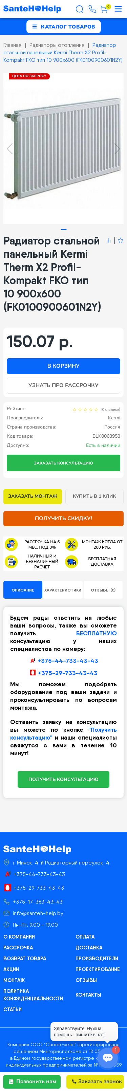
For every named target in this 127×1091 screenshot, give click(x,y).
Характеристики (62, 590)
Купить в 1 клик (94, 496)
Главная (12, 45)
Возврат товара (24, 959)
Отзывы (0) (103, 590)
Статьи (12, 1009)
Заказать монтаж (32, 496)
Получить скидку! (63, 518)
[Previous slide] (10, 148)
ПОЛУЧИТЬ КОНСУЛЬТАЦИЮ (63, 779)
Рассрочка (18, 948)
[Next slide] (117, 148)
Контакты (88, 995)
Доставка (89, 948)
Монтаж (13, 980)
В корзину (63, 366)
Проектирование (98, 969)
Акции (11, 969)
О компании (19, 937)
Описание (23, 590)
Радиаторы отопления (56, 45)
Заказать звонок (97, 1081)
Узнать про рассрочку (63, 385)
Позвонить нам (32, 1081)
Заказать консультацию (63, 463)
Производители (97, 959)
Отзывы (86, 980)
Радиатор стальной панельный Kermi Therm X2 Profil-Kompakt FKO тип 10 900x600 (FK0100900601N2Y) (63, 52)
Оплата (85, 937)
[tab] (63, 229)
